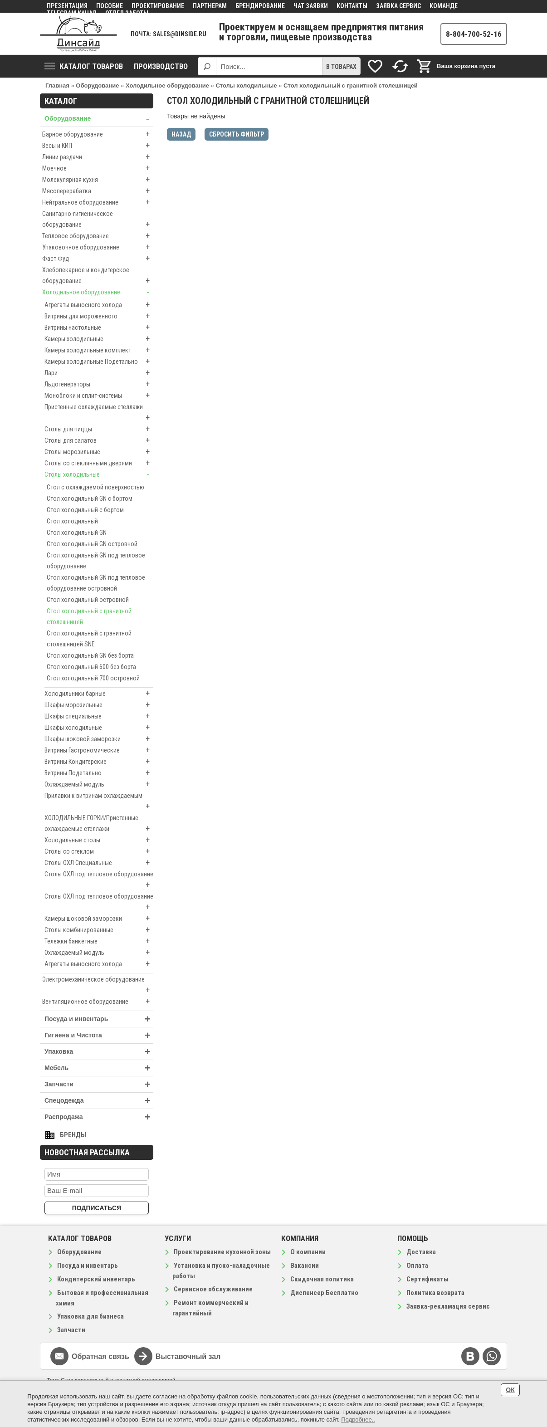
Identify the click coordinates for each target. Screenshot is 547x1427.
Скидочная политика (322, 1279)
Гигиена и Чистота (98, 1035)
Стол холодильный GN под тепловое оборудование (96, 561)
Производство (161, 66)
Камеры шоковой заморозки (98, 918)
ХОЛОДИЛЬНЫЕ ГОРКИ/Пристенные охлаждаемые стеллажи (98, 824)
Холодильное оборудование (97, 292)
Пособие (109, 6)
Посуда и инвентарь (98, 1019)
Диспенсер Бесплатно (324, 1293)
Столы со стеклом (98, 851)
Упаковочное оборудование (97, 247)
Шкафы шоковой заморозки (98, 738)
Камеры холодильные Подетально (98, 361)
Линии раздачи (97, 156)
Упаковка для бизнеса (90, 1316)
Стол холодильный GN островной (92, 543)
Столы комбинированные (98, 929)
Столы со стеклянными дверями (98, 463)
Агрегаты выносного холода (98, 304)
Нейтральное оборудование (97, 202)
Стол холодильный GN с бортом (89, 498)
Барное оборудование (97, 134)
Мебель (98, 1068)
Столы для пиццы (98, 429)
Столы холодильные (98, 474)
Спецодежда (98, 1100)
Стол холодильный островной (88, 599)
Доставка (421, 1252)
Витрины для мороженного (98, 316)
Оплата (417, 1265)
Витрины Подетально (98, 772)
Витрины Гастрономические (98, 750)
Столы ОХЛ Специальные (98, 862)
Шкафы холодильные (98, 727)
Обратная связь (100, 1356)
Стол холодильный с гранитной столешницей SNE (89, 639)
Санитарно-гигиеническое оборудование (97, 220)
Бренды (73, 1135)
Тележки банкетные (98, 941)
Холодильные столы (98, 840)
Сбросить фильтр (236, 134)
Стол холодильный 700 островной (93, 678)
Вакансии (304, 1265)
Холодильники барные (98, 693)
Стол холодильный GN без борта (90, 655)
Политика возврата (435, 1293)
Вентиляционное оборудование (97, 1001)
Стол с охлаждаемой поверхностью (95, 487)
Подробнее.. (358, 1419)
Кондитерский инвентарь (96, 1279)
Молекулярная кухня (97, 179)
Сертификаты (427, 1279)
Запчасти (98, 1084)
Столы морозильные (98, 451)
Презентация (67, 6)
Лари (98, 372)
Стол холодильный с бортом (85, 509)
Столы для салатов (98, 440)
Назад (181, 134)
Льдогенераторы (98, 384)
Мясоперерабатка (97, 191)
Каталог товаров (83, 66)
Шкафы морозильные (98, 704)
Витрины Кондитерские (98, 761)
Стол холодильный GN (77, 532)
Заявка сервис (398, 6)
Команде (444, 6)
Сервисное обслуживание (213, 1289)
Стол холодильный (72, 521)
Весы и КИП (97, 145)
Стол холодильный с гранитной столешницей (89, 616)
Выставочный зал (188, 1356)
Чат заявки (310, 6)
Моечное (97, 168)
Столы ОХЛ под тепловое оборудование (98, 880)
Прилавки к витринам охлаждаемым (98, 802)
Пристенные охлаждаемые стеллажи (98, 413)
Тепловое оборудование (97, 235)
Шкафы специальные (98, 716)
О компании (308, 1252)
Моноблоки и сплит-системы (98, 395)
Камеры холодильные (98, 338)
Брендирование (260, 6)
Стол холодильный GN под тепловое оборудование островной (96, 583)
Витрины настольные (98, 327)
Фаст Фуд (97, 258)
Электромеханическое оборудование (97, 986)
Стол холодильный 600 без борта (91, 666)
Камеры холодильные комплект (98, 350)
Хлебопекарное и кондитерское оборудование (97, 276)
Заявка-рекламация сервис (448, 1306)
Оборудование (98, 118)
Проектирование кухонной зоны (222, 1252)
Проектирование (158, 6)
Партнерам (210, 6)
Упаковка (98, 1051)
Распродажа (98, 1117)
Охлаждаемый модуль (98, 784)
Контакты (352, 6)
